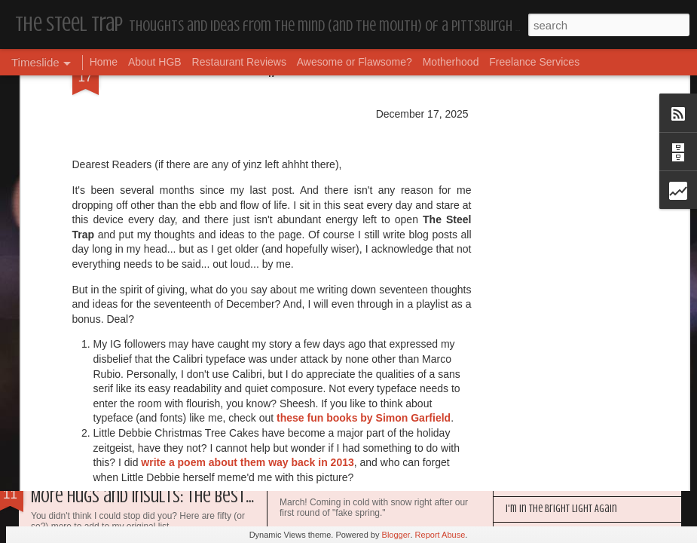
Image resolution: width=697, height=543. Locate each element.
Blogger (396, 534)
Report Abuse (440, 534)
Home (104, 62)
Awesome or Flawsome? (354, 62)
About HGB (155, 62)
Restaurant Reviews (239, 62)
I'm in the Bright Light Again (561, 508)
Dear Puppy (67, 350)
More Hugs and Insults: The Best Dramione (171, 496)
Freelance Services (534, 62)
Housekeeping (315, 486)
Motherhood (451, 62)
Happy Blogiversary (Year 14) (561, 483)
